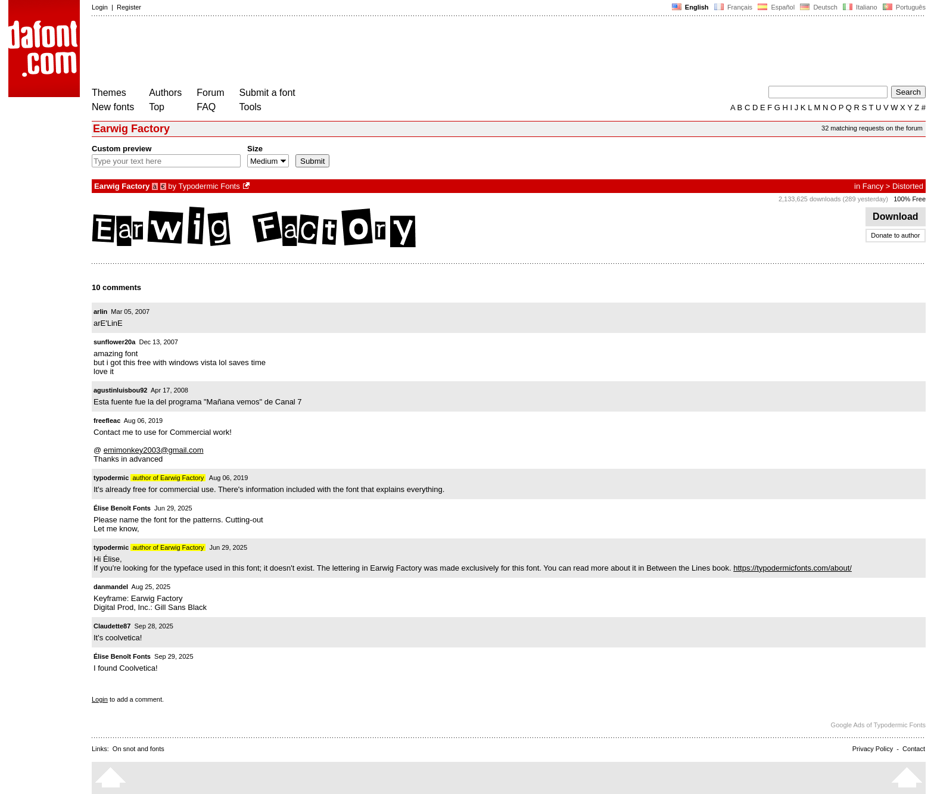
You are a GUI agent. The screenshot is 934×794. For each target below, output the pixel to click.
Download (895, 216)
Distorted (907, 186)
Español (776, 7)
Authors (165, 93)
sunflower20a (114, 341)
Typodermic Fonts (208, 186)
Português (903, 7)
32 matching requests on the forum (872, 128)
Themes (109, 93)
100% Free (909, 199)
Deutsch (818, 7)
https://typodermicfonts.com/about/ (792, 567)
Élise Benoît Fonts (122, 508)
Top (156, 107)
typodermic (111, 477)
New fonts (113, 107)
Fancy (873, 186)
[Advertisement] (308, 52)
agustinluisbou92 (120, 390)
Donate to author (895, 235)
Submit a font (267, 93)
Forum (210, 93)
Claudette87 (112, 626)
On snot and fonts (138, 748)
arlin (100, 311)
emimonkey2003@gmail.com (154, 450)
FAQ (206, 107)
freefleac (107, 420)
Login (100, 7)
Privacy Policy (872, 748)
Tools (250, 107)
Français (733, 7)
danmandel (111, 586)
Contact (913, 748)
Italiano (860, 7)
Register (129, 7)
